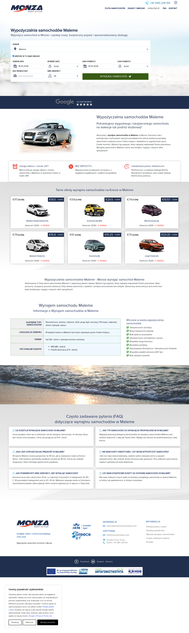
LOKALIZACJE (153, 8)
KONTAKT (173, 8)
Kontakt (149, 542)
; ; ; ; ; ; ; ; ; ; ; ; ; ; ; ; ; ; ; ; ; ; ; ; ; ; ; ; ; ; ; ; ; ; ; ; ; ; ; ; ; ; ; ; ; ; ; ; (63, 66)
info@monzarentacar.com (117, 535)
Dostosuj (15, 622)
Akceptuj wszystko (47, 622)
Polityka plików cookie (156, 526)
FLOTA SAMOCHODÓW (115, 8)
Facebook (84, 561)
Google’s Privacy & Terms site (40, 616)
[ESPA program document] (95, 571)
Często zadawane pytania (157, 538)
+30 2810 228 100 (160, 3)
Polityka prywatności (155, 530)
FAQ (164, 8)
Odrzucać (29, 622)
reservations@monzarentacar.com (121, 526)
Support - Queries (105, 561)
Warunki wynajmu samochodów (160, 534)
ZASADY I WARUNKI (136, 8)
